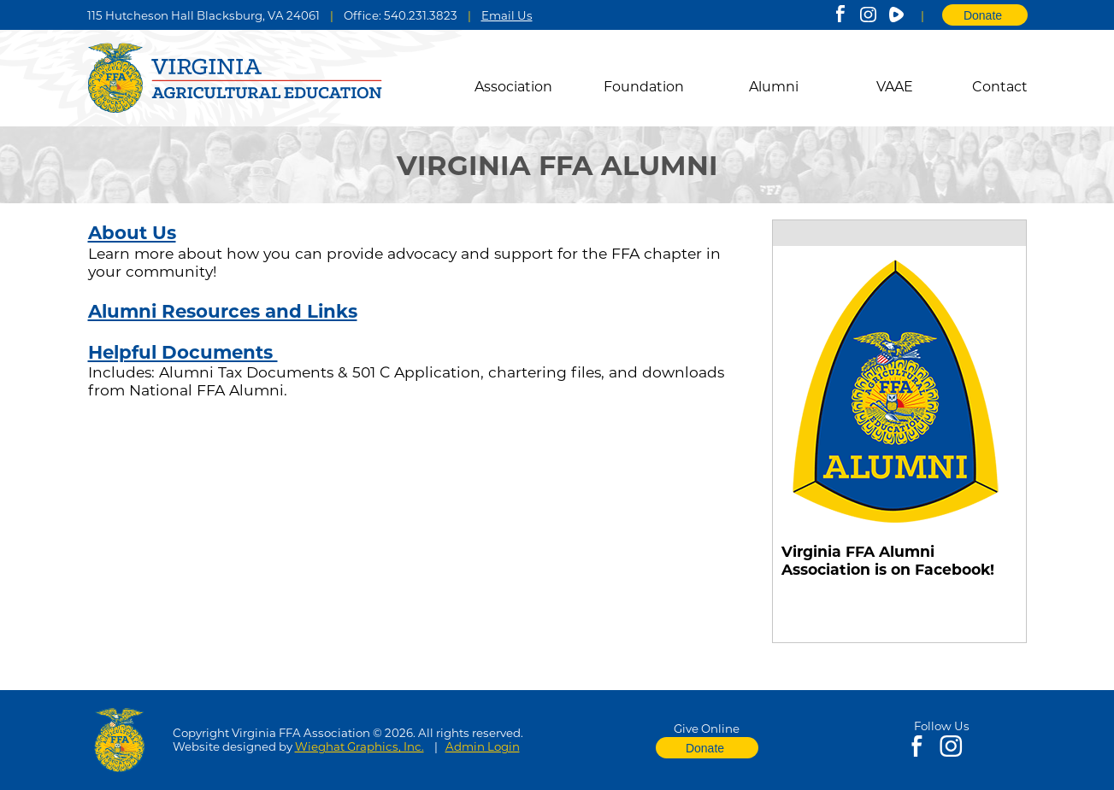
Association (513, 87)
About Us (132, 232)
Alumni (774, 87)
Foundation (644, 87)
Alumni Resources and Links (222, 311)
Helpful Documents (183, 352)
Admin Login (482, 746)
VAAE (894, 87)
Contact (1000, 87)
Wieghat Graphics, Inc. (359, 746)
